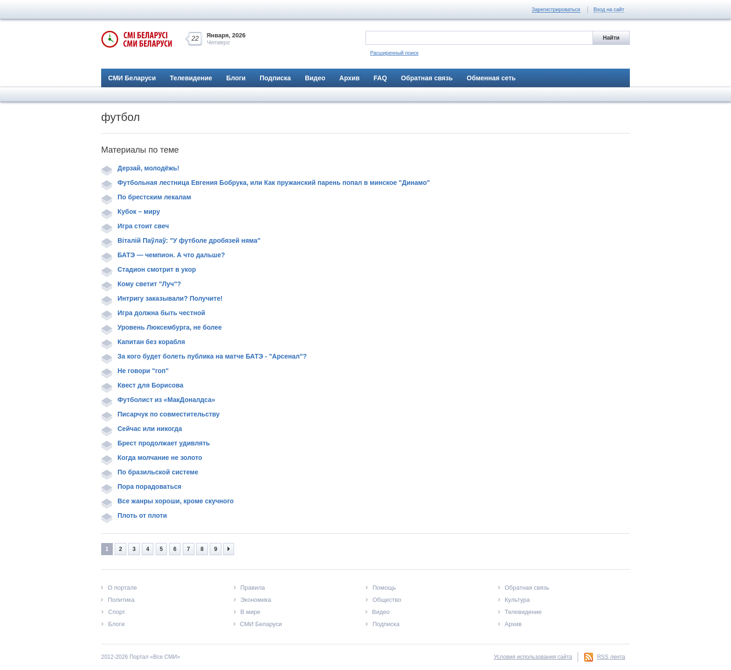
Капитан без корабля (143, 342)
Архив (349, 78)
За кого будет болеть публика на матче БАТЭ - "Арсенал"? (204, 356)
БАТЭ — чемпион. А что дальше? (163, 255)
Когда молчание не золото (151, 457)
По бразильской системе (149, 472)
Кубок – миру (130, 211)
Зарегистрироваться (556, 9)
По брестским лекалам (146, 197)
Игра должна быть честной (153, 313)
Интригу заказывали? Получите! (161, 298)
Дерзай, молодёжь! (140, 168)
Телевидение (191, 78)
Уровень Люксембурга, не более (161, 327)
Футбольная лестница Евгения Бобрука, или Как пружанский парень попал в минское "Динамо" (265, 182)
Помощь (384, 587)
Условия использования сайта (533, 657)
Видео (315, 78)
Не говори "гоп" (135, 370)
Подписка (275, 78)
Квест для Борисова (142, 385)
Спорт (116, 611)
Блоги (236, 78)
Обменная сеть (491, 78)
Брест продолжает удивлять (155, 443)
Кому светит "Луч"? (141, 284)
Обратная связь (427, 78)
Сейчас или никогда (141, 428)
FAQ (380, 78)
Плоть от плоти (134, 515)
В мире (251, 611)
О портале (122, 587)
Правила (253, 587)
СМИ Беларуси (132, 78)
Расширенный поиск (394, 53)
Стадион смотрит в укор (148, 269)
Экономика (256, 599)
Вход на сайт (608, 9)
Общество (386, 599)
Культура (517, 599)
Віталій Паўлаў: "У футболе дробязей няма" (181, 240)
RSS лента (611, 657)
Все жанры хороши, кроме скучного (167, 501)
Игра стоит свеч (135, 226)
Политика (121, 599)
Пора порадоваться (141, 486)
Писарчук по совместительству (160, 414)
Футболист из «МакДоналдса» (158, 399)
